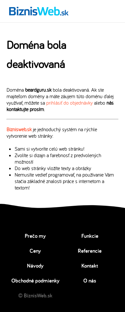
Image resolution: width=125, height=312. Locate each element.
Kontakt (89, 265)
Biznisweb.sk (19, 129)
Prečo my (35, 235)
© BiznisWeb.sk (35, 295)
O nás (89, 280)
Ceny (35, 250)
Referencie (90, 250)
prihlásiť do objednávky (69, 102)
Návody (35, 265)
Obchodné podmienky (35, 280)
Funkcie (89, 235)
